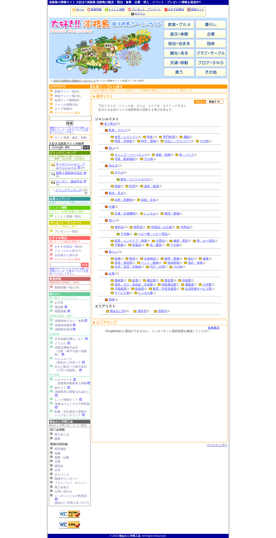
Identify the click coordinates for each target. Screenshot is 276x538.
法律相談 (150, 258)
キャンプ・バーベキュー (131, 154)
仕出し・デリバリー (178, 141)
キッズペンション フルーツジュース (70, 165)
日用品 (160, 240)
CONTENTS (57, 86)
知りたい (55, 294)
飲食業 (139, 288)
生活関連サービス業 (198, 288)
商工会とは (62, 434)
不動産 (119, 245)
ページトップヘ (217, 445)
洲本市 (106, 54)
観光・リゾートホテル (135, 179)
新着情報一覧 (63, 287)
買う (112, 220)
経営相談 (60, 449)
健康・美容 (180, 240)
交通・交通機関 (125, 213)
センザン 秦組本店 (71, 181)
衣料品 (185, 227)
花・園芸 (156, 245)
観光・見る (116, 193)
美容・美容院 (123, 262)
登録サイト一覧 (65, 96)
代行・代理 (157, 266)
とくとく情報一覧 (66, 216)
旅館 (118, 186)
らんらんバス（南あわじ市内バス (70, 360)
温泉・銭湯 (151, 186)
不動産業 (120, 288)
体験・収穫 (163, 154)
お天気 (59, 302)
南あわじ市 (68, 54)
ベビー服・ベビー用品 (152, 234)
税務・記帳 (62, 457)
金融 (57, 453)
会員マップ (159, 383)
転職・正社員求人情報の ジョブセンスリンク (71, 413)
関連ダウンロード (66, 478)
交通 (112, 206)
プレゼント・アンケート (144, 9)
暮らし (113, 251)
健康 (206, 258)
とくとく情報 (114, 9)
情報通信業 (169, 284)
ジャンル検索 (63, 104)
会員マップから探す (107, 87)
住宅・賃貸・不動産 (128, 266)
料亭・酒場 (148, 141)
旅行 (191, 258)
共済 (57, 470)
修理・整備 (172, 213)
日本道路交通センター (71, 339)
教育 (132, 258)
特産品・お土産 (161, 227)
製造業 (169, 280)
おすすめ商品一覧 (66, 246)
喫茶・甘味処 (123, 141)
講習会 (59, 466)
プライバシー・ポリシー (71, 483)
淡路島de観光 (65, 325)
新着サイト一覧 (65, 91)
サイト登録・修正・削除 (71, 137)
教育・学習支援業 (164, 288)
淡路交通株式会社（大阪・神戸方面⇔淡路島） (71, 351)
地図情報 (62, 311)
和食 (150, 137)
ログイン (138, 13)
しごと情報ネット (68, 399)
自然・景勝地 (123, 200)
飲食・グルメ (117, 130)
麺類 (186, 137)
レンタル (150, 213)
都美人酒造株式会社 (71, 173)
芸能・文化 (148, 200)
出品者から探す (65, 255)
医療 (118, 258)
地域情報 (173, 262)
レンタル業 (145, 293)
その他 (204, 141)
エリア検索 (62, 108)
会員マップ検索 (65, 100)
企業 (112, 273)
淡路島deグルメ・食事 (71, 321)
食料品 (119, 227)
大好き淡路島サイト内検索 (66, 143)
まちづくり (62, 474)
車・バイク (186, 154)
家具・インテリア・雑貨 (131, 240)
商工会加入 (62, 487)
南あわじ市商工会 (61, 421)
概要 (57, 439)
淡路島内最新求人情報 (73, 383)
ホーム (78, 9)
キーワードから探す (68, 259)
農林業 (119, 280)
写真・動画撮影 (125, 159)
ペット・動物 (150, 262)
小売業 (207, 284)
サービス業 (122, 293)
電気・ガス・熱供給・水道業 (134, 284)
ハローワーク (65, 380)
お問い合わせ (63, 491)
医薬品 (136, 245)
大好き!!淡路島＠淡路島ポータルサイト (74, 80)
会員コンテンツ (59, 199)
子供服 (125, 234)
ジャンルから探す (66, 250)
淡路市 (144, 54)
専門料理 (169, 137)
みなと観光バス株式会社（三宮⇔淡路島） (71, 368)
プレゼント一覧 (65, 231)
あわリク (62, 387)
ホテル (119, 172)
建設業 (151, 280)
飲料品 (138, 227)
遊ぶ (112, 148)
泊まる (113, 165)
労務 (57, 461)
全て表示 (110, 123)
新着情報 (94, 9)
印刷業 (186, 280)
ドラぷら (62, 343)
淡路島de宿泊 (65, 329)
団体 (112, 299)
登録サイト (195, 9)
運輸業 (189, 284)
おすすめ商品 (174, 9)
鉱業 (135, 280)
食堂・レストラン (126, 137)
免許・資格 (195, 262)
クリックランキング (62, 153)
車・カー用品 (205, 240)
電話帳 (61, 307)
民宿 (132, 186)
